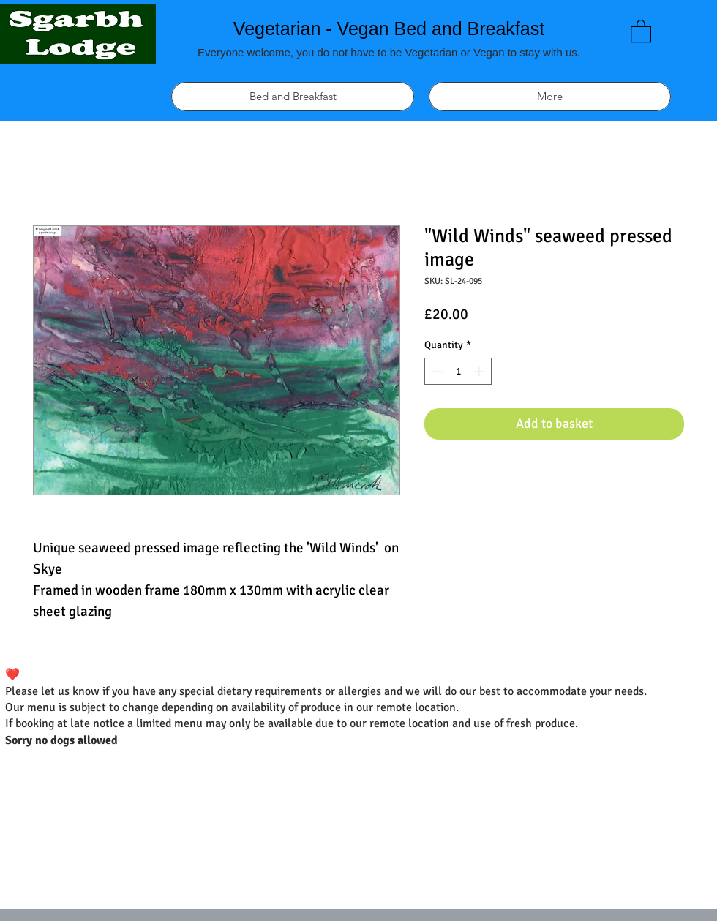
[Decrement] (436, 371)
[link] (641, 30)
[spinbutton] (458, 371)
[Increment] (480, 371)
